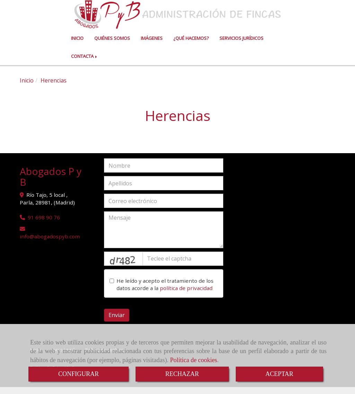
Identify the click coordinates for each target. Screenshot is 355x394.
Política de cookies (193, 360)
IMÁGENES (152, 45)
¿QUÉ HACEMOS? (191, 45)
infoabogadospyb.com (50, 243)
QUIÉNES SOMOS (112, 45)
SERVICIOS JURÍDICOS (241, 45)
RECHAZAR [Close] (182, 373)
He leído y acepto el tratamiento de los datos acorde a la (162, 291)
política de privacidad (186, 294)
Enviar (117, 322)
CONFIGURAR (78, 373)
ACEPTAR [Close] (280, 373)
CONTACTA (84, 63)
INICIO (77, 45)
